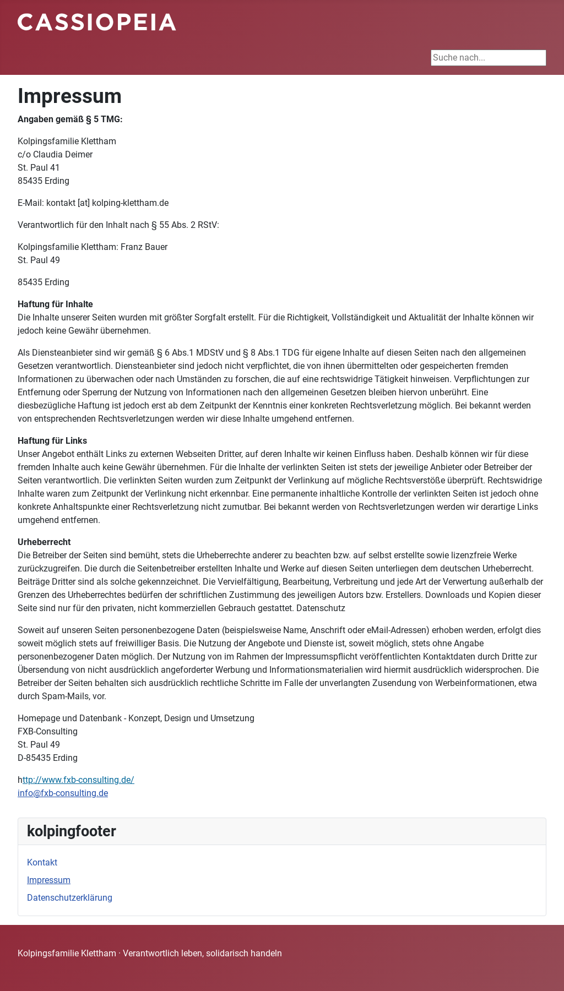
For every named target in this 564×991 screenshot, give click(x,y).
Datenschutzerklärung (69, 897)
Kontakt (42, 862)
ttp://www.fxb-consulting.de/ (78, 780)
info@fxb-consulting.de (63, 793)
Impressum (48, 880)
